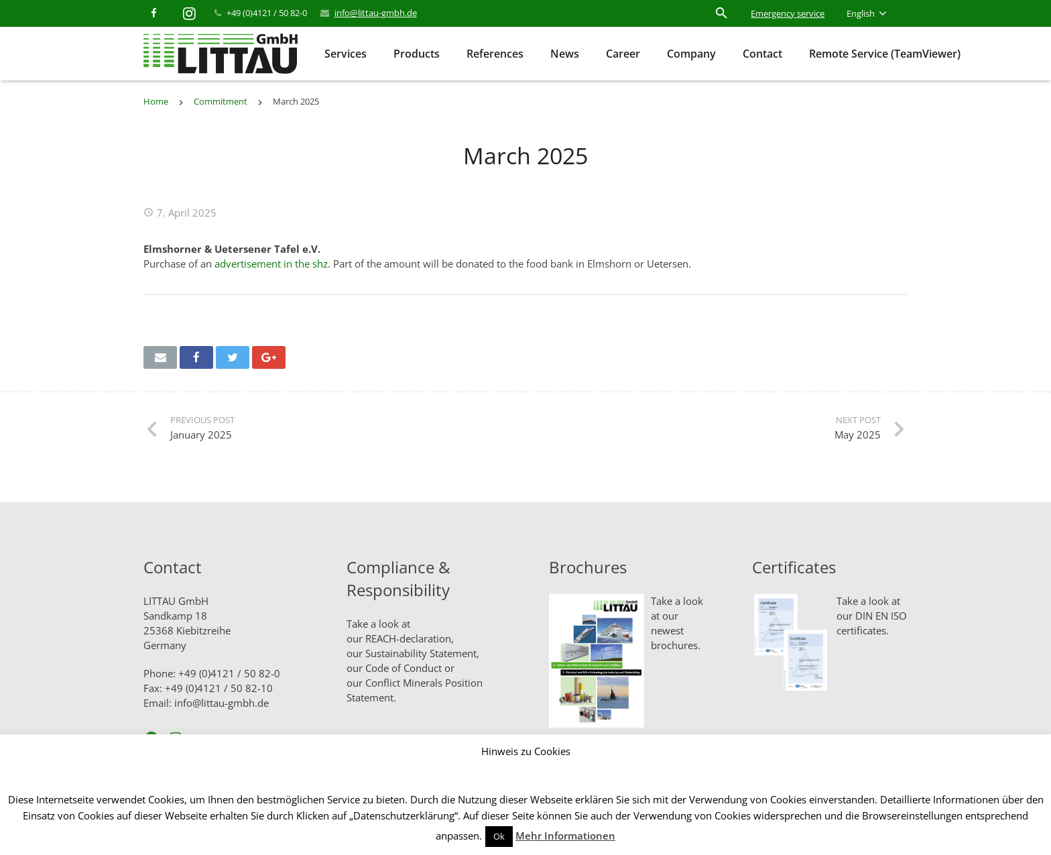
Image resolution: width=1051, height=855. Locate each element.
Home (155, 101)
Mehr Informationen (565, 835)
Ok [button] (499, 836)
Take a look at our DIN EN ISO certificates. (872, 615)
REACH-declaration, (409, 638)
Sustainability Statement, (422, 653)
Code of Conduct (403, 668)
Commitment (220, 101)
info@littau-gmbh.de (375, 13)
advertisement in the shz (271, 263)
